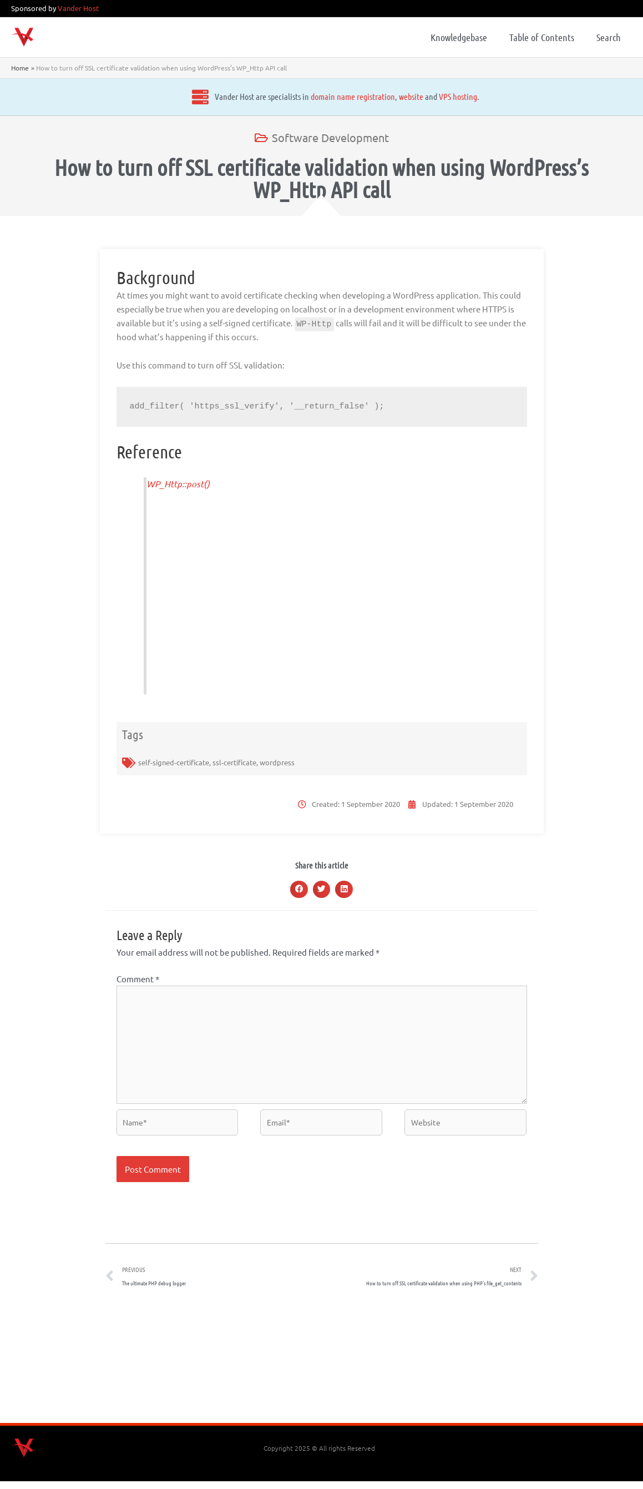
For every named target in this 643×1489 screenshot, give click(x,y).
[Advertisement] (321, 1367)
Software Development (330, 137)
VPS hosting (355, 96)
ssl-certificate (234, 762)
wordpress (277, 762)
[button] (299, 890)
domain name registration (249, 96)
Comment (138, 978)
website (308, 96)
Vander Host (78, 8)
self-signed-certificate (173, 762)
